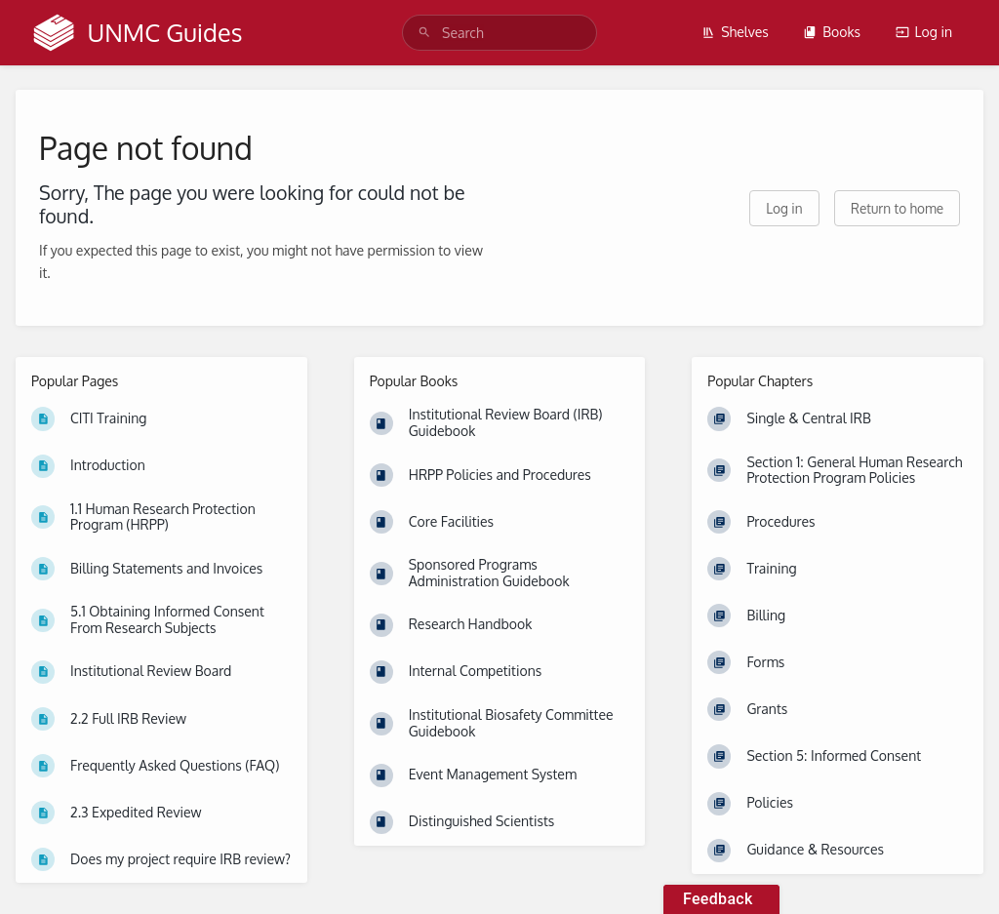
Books (831, 31)
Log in (924, 31)
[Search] (424, 32)
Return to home (897, 208)
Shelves (735, 31)
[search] (499, 33)
